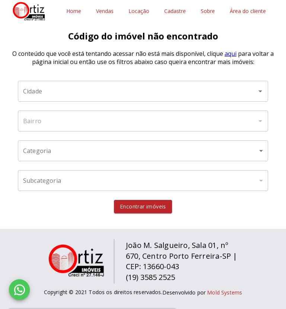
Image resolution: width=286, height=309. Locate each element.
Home (73, 11)
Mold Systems (224, 292)
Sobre (208, 11)
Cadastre (175, 11)
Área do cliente (248, 11)
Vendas (105, 11)
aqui (230, 54)
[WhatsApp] (19, 289)
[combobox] (143, 91)
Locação (138, 11)
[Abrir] (260, 91)
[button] (143, 150)
